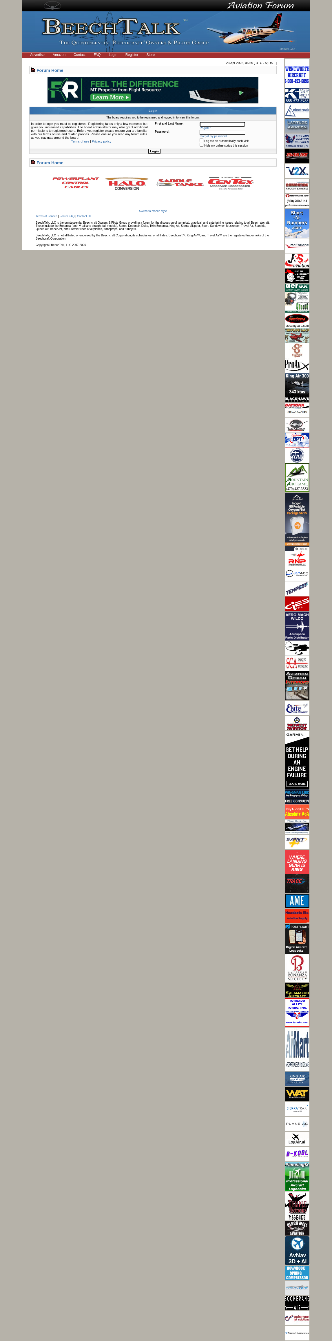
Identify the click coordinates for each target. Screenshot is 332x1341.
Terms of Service (46, 216)
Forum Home (50, 70)
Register (131, 55)
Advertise (37, 55)
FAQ (97, 55)
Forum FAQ (67, 216)
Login (113, 55)
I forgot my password (213, 136)
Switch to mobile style (153, 211)
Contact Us (84, 216)
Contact (79, 55)
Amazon (59, 55)
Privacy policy (101, 141)
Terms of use (80, 141)
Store (151, 55)
